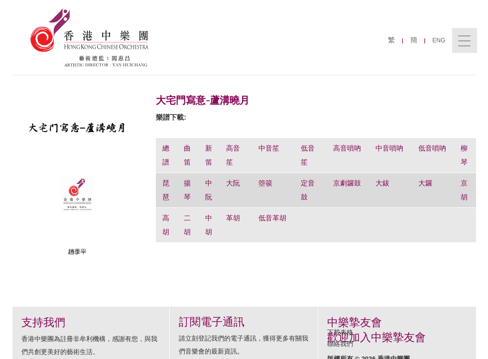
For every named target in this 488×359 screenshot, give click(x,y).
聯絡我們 (340, 344)
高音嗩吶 (347, 148)
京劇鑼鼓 (347, 183)
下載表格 (340, 332)
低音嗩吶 (432, 148)
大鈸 (382, 183)
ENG (438, 40)
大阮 (233, 183)
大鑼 (425, 183)
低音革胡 (272, 218)
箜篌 (265, 183)
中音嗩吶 (389, 148)
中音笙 (268, 148)
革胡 (234, 218)
